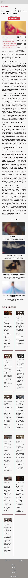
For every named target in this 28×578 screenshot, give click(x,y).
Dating (14, 565)
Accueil (2, 6)
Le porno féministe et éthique (14, 255)
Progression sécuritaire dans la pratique (10, 45)
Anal (14, 570)
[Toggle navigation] (2, 2)
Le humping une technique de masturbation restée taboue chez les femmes (14, 275)
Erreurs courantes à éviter (7, 47)
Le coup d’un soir (14, 236)
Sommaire (6, 37)
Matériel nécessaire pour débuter (8, 41)
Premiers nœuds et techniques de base (10, 43)
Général (14, 572)
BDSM (6, 6)
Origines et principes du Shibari (8, 39)
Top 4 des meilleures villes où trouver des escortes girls (14, 296)
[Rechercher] (12, 561)
